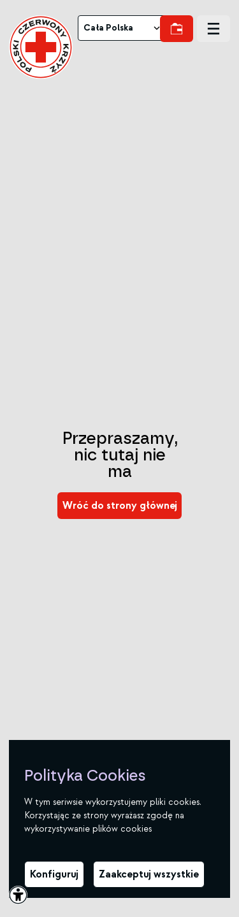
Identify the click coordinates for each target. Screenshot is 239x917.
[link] (41, 47)
